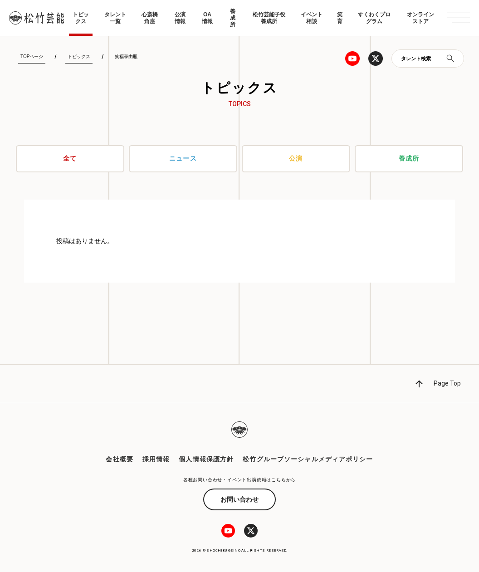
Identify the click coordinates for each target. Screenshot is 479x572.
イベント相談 (312, 17)
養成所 (232, 18)
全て (70, 158)
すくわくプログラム (374, 17)
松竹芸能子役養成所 (269, 17)
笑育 (339, 17)
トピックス (81, 17)
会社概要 (119, 459)
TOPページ (31, 56)
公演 (296, 158)
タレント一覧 (115, 17)
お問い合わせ (239, 499)
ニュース (182, 158)
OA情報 (207, 17)
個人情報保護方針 (206, 459)
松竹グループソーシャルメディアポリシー (308, 459)
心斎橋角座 (150, 17)
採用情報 (156, 459)
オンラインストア (420, 17)
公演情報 (180, 17)
